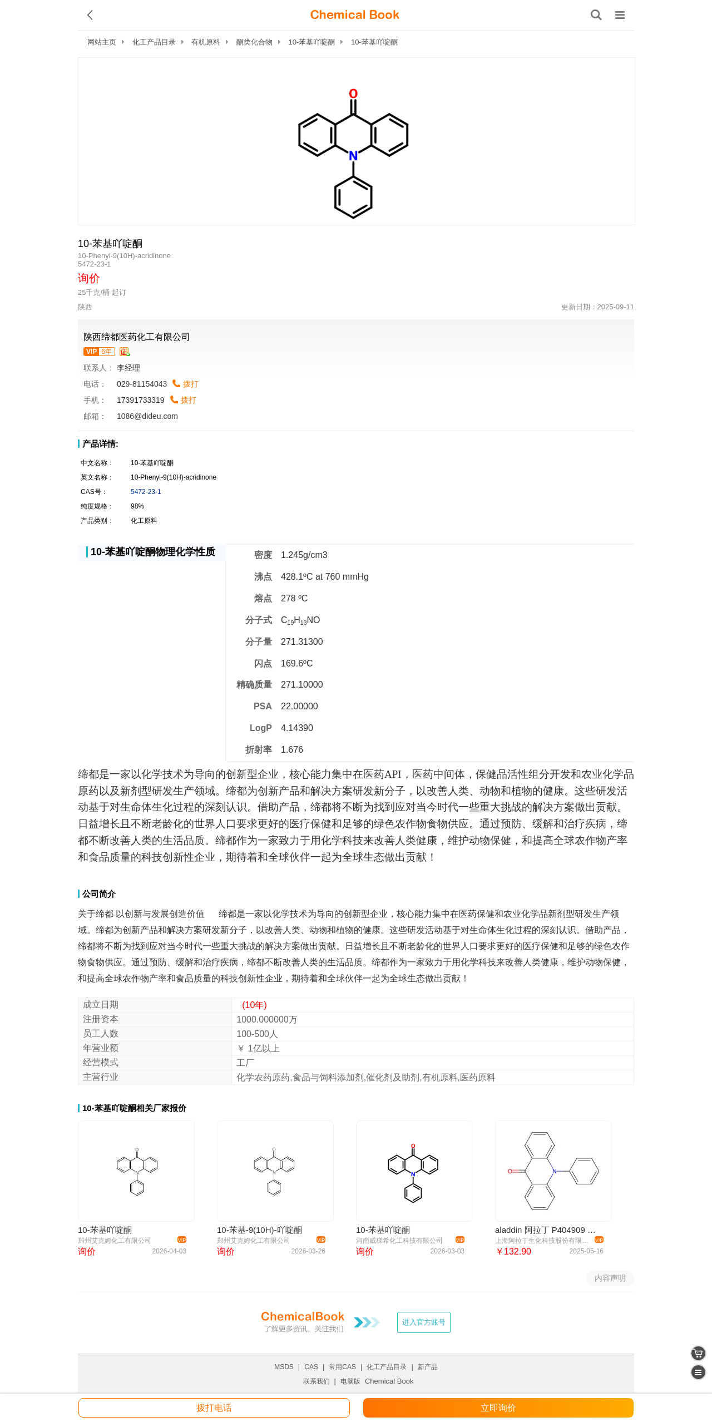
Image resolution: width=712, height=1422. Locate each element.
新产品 (428, 1367)
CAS (311, 1367)
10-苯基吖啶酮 (312, 42)
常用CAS (342, 1367)
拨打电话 (214, 1408)
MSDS (284, 1367)
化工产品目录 (154, 42)
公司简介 (99, 893)
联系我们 (316, 1381)
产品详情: (100, 443)
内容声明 (610, 1277)
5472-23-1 (146, 492)
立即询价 (498, 1408)
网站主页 (101, 42)
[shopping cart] (698, 1353)
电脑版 (350, 1381)
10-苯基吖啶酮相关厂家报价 (134, 1108)
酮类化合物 (254, 42)
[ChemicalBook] (354, 15)
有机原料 (205, 42)
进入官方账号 (424, 1322)
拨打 (191, 383)
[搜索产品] (596, 15)
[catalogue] (698, 1372)
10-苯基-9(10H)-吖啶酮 (259, 1230)
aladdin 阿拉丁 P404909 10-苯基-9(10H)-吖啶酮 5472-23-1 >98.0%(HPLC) (547, 1230)
